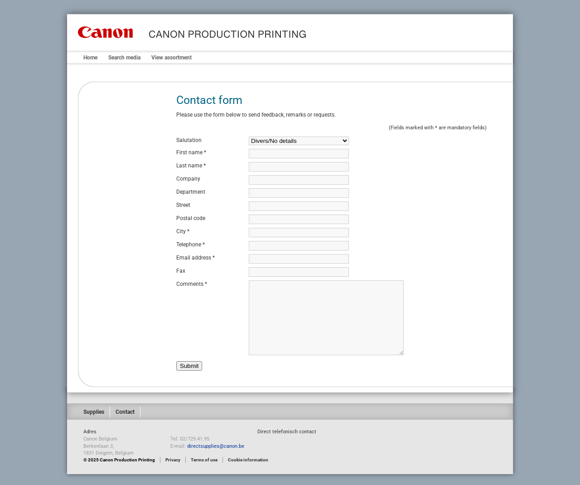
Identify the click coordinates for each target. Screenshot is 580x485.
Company (188, 179)
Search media (124, 57)
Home (90, 57)
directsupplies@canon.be (215, 446)
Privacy (172, 459)
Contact (125, 412)
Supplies (93, 412)
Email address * (195, 258)
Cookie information (248, 459)
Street (183, 205)
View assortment (171, 57)
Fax (180, 271)
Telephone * (190, 244)
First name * (191, 152)
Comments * (191, 284)
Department (190, 192)
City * (182, 231)
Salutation (189, 140)
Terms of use (204, 459)
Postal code (190, 218)
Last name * (191, 165)
